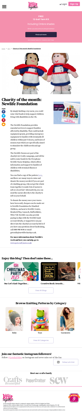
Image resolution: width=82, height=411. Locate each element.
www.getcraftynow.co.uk (21, 243)
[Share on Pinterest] (3, 120)
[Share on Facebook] (3, 112)
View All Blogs (41, 290)
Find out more (41, 34)
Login (63, 4)
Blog (9, 48)
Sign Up (74, 4)
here (40, 175)
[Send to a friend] (3, 124)
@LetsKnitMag (15, 357)
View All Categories (41, 340)
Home (3, 48)
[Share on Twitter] (3, 116)
